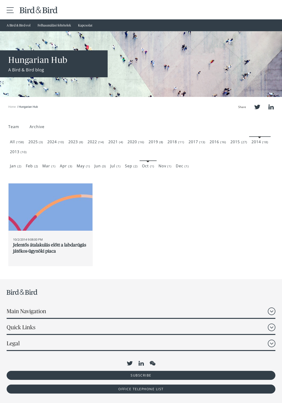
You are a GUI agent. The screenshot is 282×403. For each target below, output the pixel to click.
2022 (96, 141)
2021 (115, 141)
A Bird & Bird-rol (19, 25)
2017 (197, 141)
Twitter (257, 107)
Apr (66, 166)
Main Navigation (26, 311)
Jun (100, 166)
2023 (75, 141)
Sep (131, 166)
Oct (148, 166)
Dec (182, 166)
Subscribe (141, 375)
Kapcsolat (85, 25)
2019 (156, 141)
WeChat (152, 363)
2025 (35, 141)
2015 (238, 141)
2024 (55, 141)
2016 (218, 141)
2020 (136, 141)
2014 (259, 141)
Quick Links (21, 327)
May (83, 166)
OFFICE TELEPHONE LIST (141, 389)
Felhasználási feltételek (54, 25)
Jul (115, 166)
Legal (13, 343)
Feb (32, 166)
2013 (18, 151)
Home (12, 106)
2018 (175, 141)
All (17, 141)
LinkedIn (271, 106)
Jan (16, 166)
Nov (165, 166)
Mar (49, 166)
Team (13, 126)
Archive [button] (37, 126)
